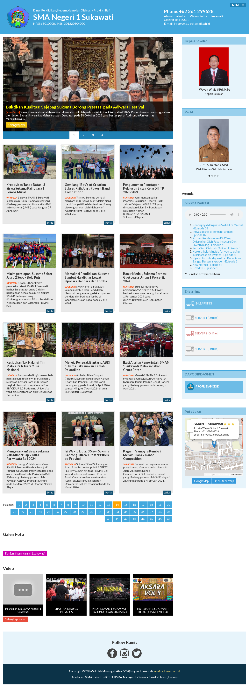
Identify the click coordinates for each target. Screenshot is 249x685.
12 (100, 502)
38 (159, 509)
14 (117, 502)
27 (65, 509)
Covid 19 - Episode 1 (205, 268)
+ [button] (190, 423)
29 (82, 509)
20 (168, 502)
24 (40, 509)
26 (57, 509)
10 (82, 502)
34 (125, 509)
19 (159, 502)
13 (108, 502)
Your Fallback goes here (214, 214)
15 (125, 502)
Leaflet (208, 474)
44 (142, 516)
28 (74, 509)
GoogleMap (201, 481)
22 (23, 509)
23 (31, 509)
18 (151, 502)
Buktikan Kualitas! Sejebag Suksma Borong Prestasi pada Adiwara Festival (75, 106)
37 (151, 509)
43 (134, 516)
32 (108, 509)
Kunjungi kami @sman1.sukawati (25, 551)
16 (134, 502)
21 (14, 509)
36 (142, 509)
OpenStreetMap (223, 474)
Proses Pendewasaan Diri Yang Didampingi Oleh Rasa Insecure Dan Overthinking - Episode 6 (215, 242)
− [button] (190, 429)
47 (168, 516)
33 (117, 509)
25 (48, 509)
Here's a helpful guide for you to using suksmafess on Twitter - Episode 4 (216, 253)
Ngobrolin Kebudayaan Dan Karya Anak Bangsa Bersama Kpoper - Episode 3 (217, 259)
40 (108, 516)
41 (117, 516)
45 (151, 516)
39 (168, 509)
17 (142, 502)
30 (91, 509)
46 (159, 516)
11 (91, 502)
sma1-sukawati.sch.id (167, 668)
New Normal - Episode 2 (207, 264)
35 (134, 509)
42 (125, 516)
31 (100, 509)
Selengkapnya (16, 125)
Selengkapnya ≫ (15, 616)
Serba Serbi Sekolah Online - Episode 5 (216, 248)
